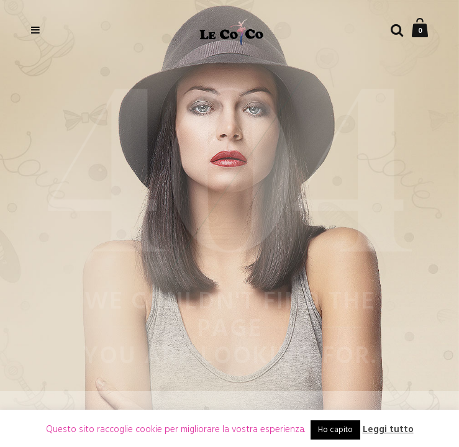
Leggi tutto (388, 430)
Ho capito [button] (335, 429)
